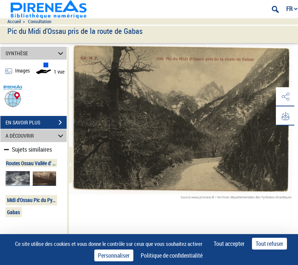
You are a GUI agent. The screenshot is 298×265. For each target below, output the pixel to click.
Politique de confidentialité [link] (172, 255)
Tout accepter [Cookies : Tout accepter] (229, 244)
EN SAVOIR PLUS (36, 122)
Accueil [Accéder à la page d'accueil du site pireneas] (14, 21)
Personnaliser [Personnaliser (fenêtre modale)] (114, 255)
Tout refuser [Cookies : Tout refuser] (269, 244)
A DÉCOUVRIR (36, 135)
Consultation (39, 21)
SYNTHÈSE (36, 53)
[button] (13, 98)
